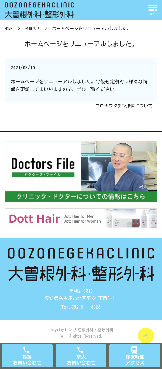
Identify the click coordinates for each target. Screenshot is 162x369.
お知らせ (32, 28)
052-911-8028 (85, 307)
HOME (8, 28)
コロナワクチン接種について (124, 106)
